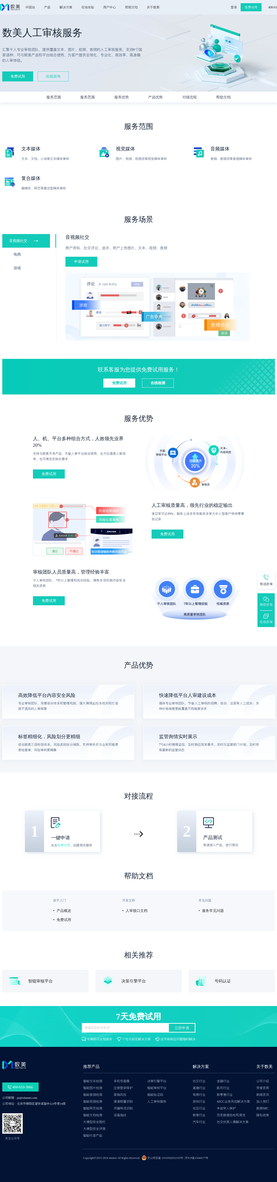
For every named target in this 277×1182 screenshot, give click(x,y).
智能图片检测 (92, 1088)
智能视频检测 (92, 1101)
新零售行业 (225, 1094)
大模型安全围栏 (94, 1122)
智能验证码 (155, 1094)
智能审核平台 (156, 1088)
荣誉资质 (262, 1088)
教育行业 (199, 1115)
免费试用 (63, 845)
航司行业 (223, 1088)
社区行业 (199, 1108)
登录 (234, 7)
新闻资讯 (262, 1094)
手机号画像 (122, 1081)
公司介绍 (262, 1081)
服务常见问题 (213, 911)
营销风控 (120, 1094)
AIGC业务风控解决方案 (233, 1101)
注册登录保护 (123, 1088)
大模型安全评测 (94, 1128)
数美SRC (262, 1108)
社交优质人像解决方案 (233, 1122)
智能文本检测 (92, 1081)
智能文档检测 (92, 1115)
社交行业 (199, 1081)
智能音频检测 (92, 1094)
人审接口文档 (136, 911)
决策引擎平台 (156, 1081)
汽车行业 (199, 1122)
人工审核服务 (156, 1101)
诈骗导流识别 (123, 1108)
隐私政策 (262, 1115)
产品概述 (64, 911)
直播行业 (199, 1088)
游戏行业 (199, 1101)
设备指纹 (120, 1115)
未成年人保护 (226, 1108)
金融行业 (223, 1081)
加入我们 (262, 1101)
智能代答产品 (92, 1135)
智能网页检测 (92, 1108)
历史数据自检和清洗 (231, 1115)
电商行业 (199, 1094)
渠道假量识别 (123, 1101)
